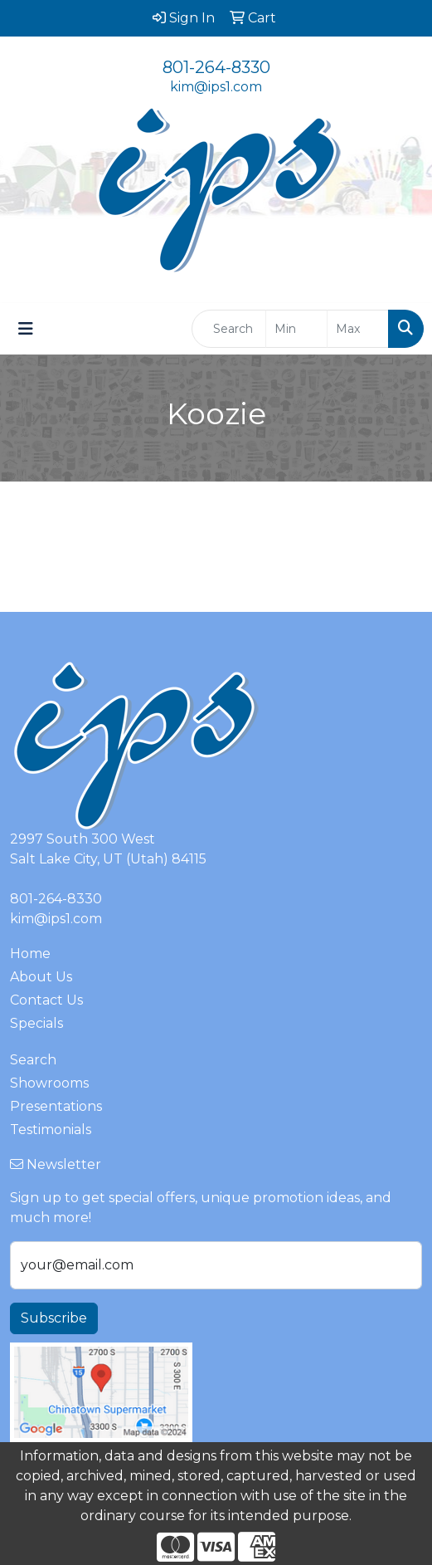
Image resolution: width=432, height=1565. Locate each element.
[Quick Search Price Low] (296, 329)
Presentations (56, 1106)
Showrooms (49, 1083)
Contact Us (46, 1000)
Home (30, 953)
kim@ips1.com (216, 87)
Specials (36, 1023)
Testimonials (50, 1129)
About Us (41, 977)
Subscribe (54, 1318)
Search (33, 1060)
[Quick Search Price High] (358, 329)
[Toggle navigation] (25, 328)
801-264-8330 (216, 67)
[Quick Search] (229, 329)
